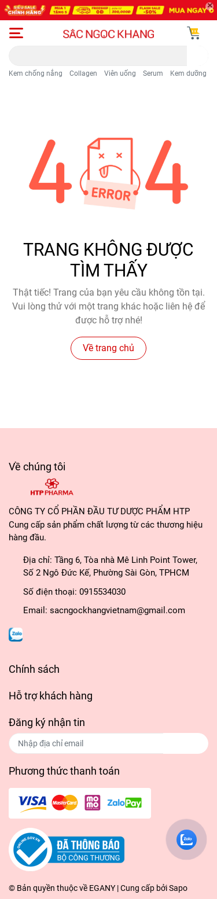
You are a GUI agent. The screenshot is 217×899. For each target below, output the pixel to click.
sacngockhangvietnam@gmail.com (117, 610)
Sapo (178, 888)
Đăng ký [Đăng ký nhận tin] (186, 743)
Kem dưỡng (188, 73)
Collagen (83, 73)
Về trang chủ (108, 347)
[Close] (209, 6)
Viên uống (120, 73)
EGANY (102, 888)
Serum (153, 73)
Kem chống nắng (35, 73)
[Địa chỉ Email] (108, 743)
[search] (197, 56)
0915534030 (102, 592)
